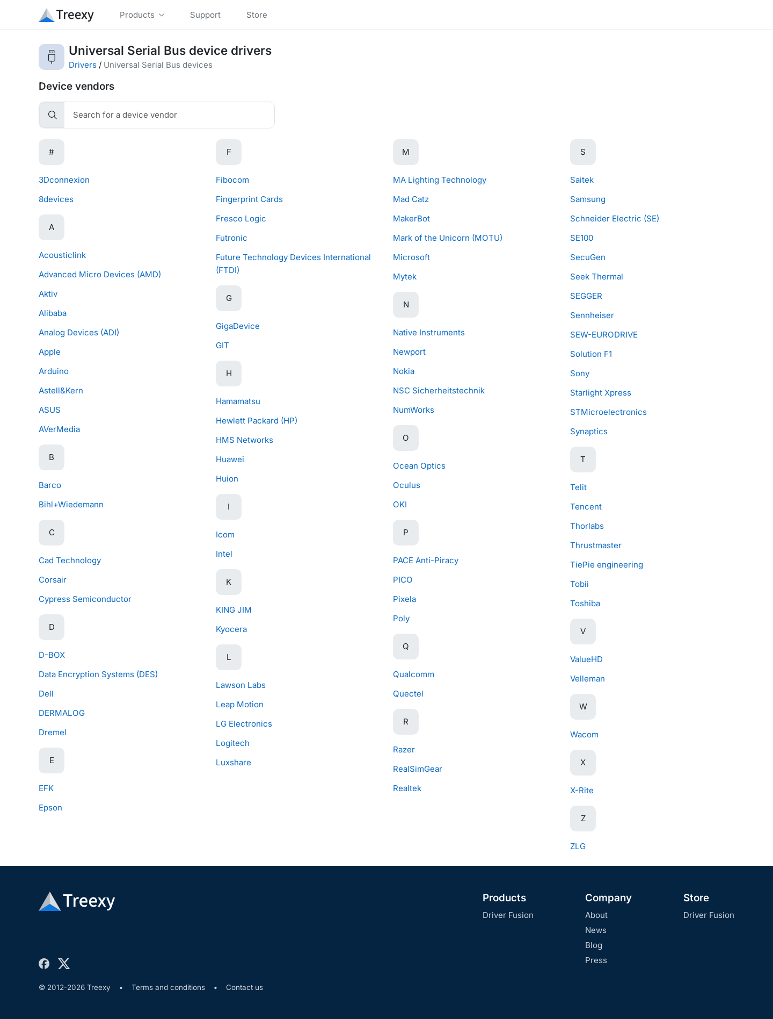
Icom (225, 534)
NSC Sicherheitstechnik (439, 390)
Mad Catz (411, 199)
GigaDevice (238, 326)
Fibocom (232, 180)
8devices (56, 199)
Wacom (584, 734)
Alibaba (53, 313)
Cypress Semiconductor (85, 599)
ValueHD (586, 659)
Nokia (403, 371)
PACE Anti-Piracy (425, 560)
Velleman (587, 678)
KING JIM (234, 610)
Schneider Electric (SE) (614, 218)
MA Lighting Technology (439, 180)
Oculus (406, 485)
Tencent (586, 506)
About (596, 915)
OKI (400, 504)
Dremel (53, 732)
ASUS (50, 410)
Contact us (244, 987)
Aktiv (48, 294)
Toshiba (585, 603)
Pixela (404, 599)
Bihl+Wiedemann (71, 504)
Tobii (579, 584)
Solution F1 (591, 354)
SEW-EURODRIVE (604, 334)
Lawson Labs (241, 685)
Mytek (405, 276)
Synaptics (589, 431)
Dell (46, 693)
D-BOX (52, 655)
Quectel (408, 693)
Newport (409, 352)
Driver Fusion (508, 915)
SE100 (581, 238)
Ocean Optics (419, 466)
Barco (50, 485)
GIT (222, 345)
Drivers (83, 65)
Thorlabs (587, 526)
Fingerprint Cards (249, 199)
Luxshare (233, 762)
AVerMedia (59, 429)
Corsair (53, 580)
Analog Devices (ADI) (79, 332)
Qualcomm (413, 674)
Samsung (588, 199)
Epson (50, 807)
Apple (50, 352)
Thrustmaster (596, 545)
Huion (227, 478)
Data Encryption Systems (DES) (98, 674)
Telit (578, 487)
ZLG (578, 846)
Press (596, 960)
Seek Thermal (596, 276)
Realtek (407, 788)
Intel (224, 554)
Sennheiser (592, 315)
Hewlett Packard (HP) (256, 420)
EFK (46, 788)
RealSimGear (417, 769)
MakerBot (411, 218)
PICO (403, 580)
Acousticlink (62, 255)
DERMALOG (62, 713)
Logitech (233, 743)
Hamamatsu (238, 401)
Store (696, 898)
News (596, 930)
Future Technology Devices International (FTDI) (293, 263)
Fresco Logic (241, 218)
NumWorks (413, 410)
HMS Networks (244, 440)
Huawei (230, 459)
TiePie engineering (606, 564)
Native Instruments (429, 332)
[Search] (169, 115)
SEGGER (586, 296)
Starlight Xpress (600, 392)
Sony (579, 373)
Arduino (54, 371)
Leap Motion (240, 704)
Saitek (582, 180)
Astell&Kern (61, 390)
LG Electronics (244, 724)
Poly (401, 618)
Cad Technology (70, 560)
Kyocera (231, 629)
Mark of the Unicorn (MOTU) (447, 238)
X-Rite (582, 790)
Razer (404, 749)
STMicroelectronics (608, 412)
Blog (593, 945)
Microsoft (411, 257)
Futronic (231, 238)
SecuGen (588, 257)
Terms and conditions (168, 987)
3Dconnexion (64, 180)
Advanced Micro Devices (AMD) (100, 274)
